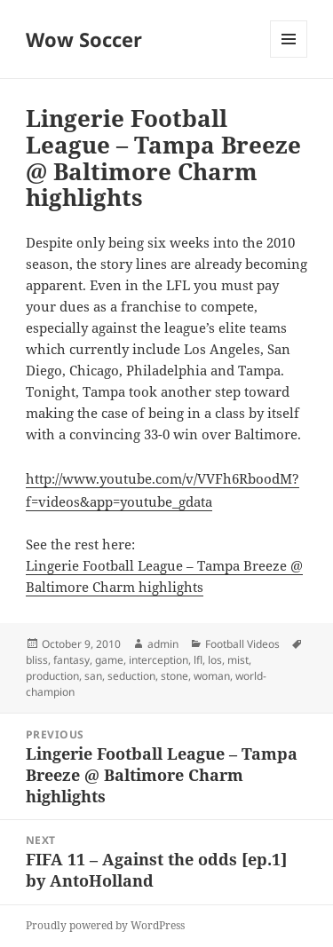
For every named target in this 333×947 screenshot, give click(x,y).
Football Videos (242, 643)
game (109, 659)
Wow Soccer (84, 39)
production (52, 675)
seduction (131, 675)
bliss (37, 659)
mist (238, 659)
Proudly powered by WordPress (105, 925)
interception (158, 659)
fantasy (71, 659)
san (93, 675)
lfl (198, 659)
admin (162, 643)
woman (212, 675)
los (215, 659)
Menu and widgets (289, 57)
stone (174, 675)
